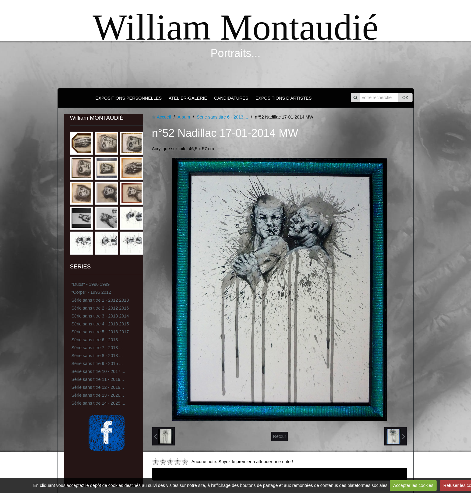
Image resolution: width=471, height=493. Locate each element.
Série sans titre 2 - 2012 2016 (100, 308)
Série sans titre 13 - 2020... (98, 395)
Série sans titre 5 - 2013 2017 (100, 331)
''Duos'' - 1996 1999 (91, 284)
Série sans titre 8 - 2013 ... (97, 355)
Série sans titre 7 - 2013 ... (97, 347)
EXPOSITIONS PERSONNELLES (128, 98)
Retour (279, 436)
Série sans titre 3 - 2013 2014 (100, 316)
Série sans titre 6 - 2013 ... (97, 339)
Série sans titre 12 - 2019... (98, 387)
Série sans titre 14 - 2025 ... (98, 403)
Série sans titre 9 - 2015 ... (97, 363)
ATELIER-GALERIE (188, 98)
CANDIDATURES (231, 98)
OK (405, 97)
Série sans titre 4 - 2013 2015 (100, 323)
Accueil (164, 117)
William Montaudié (235, 27)
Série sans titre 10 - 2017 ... (98, 371)
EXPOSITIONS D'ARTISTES (283, 98)
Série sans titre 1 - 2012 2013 (100, 300)
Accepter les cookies (413, 485)
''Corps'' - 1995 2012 (91, 292)
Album (184, 117)
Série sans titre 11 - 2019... (98, 379)
